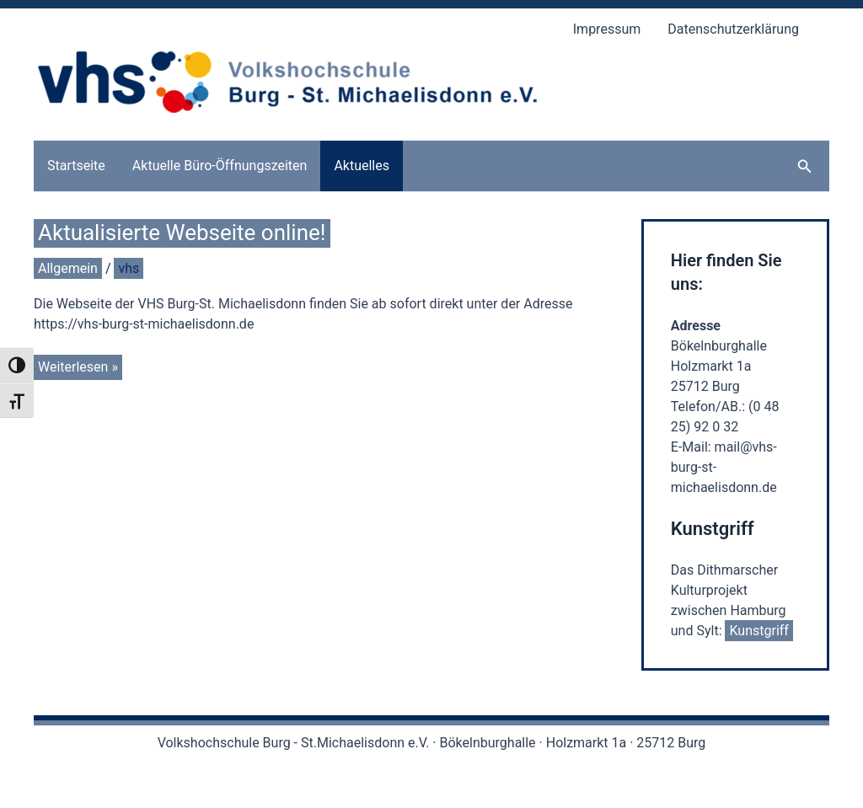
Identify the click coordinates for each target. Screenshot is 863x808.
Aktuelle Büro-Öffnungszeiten (220, 166)
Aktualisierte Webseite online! (182, 232)
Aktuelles (361, 166)
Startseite (76, 166)
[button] (804, 166)
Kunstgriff (758, 631)
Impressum (607, 29)
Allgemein (68, 268)
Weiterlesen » (77, 368)
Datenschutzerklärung (733, 29)
